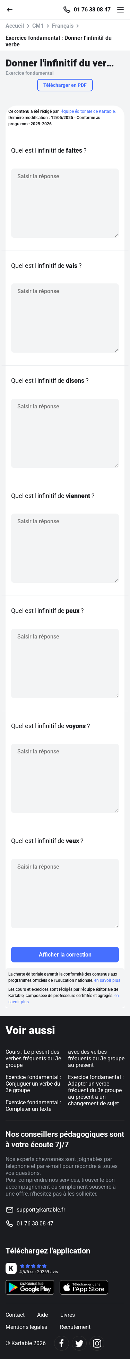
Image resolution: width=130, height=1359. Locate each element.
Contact (15, 1315)
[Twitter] (79, 1343)
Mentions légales (26, 1327)
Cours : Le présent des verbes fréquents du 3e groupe (33, 1058)
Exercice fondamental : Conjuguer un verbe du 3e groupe (33, 1084)
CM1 (38, 25)
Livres (67, 1315)
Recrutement (75, 1327)
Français (62, 25)
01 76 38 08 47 (92, 9)
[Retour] (12, 9)
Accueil (15, 25)
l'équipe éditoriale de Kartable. (88, 111)
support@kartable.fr (41, 1209)
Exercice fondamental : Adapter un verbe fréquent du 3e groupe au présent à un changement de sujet (96, 1090)
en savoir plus (107, 980)
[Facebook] (61, 1343)
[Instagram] (96, 1343)
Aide (42, 1315)
